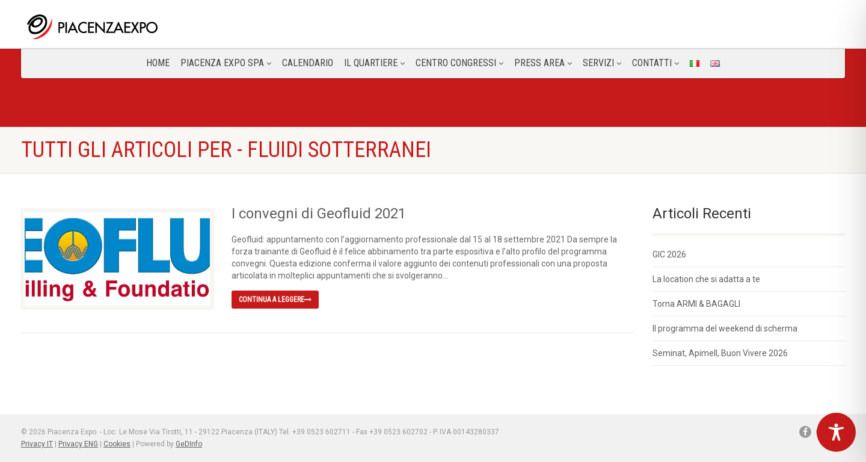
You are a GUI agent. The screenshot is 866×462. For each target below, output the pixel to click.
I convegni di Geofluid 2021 (319, 213)
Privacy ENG (78, 444)
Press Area (543, 63)
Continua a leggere (275, 299)
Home (158, 63)
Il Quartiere (374, 63)
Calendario (307, 63)
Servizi (602, 63)
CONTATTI (655, 63)
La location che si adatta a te (706, 279)
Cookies (117, 444)
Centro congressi (459, 63)
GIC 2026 (669, 254)
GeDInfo (189, 444)
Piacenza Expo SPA (225, 63)
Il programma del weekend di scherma (725, 328)
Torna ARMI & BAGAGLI (696, 304)
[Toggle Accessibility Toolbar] (836, 432)
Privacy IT (37, 444)
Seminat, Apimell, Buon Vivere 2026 (720, 353)
